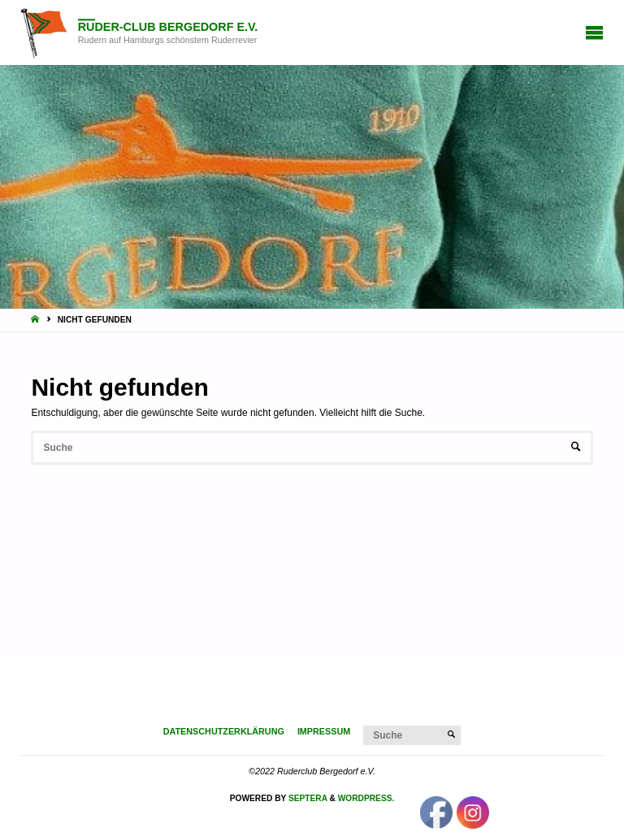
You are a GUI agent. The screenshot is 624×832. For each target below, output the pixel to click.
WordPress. (366, 798)
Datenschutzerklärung (223, 731)
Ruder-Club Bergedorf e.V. (168, 26)
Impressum (323, 731)
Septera (306, 798)
